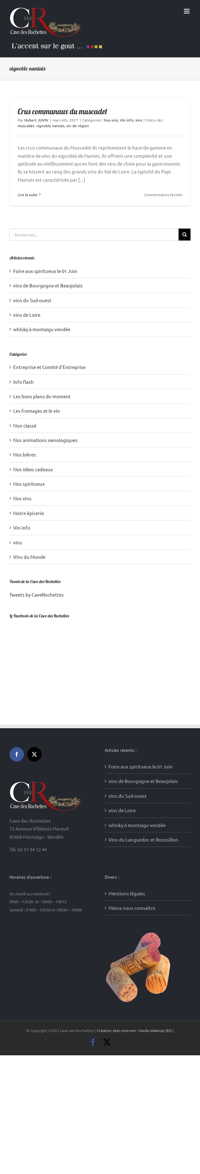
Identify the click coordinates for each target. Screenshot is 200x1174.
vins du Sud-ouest (32, 300)
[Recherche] (185, 235)
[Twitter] (34, 675)
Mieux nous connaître (132, 829)
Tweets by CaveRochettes (36, 595)
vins (138, 119)
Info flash (23, 382)
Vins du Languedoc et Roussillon (143, 760)
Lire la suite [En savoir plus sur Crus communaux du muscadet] (28, 194)
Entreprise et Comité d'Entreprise (49, 367)
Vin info (126, 119)
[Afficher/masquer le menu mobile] (187, 11)
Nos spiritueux (29, 484)
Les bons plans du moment (42, 396)
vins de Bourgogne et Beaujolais (48, 285)
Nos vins (111, 119)
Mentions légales (127, 814)
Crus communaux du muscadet (62, 111)
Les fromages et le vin (36, 411)
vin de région (77, 125)
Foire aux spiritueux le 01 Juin (45, 271)
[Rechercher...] (94, 235)
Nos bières (24, 454)
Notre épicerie (28, 513)
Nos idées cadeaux (33, 469)
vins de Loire (26, 315)
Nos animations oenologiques (45, 440)
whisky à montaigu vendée (41, 329)
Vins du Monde (29, 557)
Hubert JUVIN (36, 119)
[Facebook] (16, 675)
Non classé (24, 425)
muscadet (26, 125)
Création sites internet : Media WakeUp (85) (135, 951)
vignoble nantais (50, 125)
